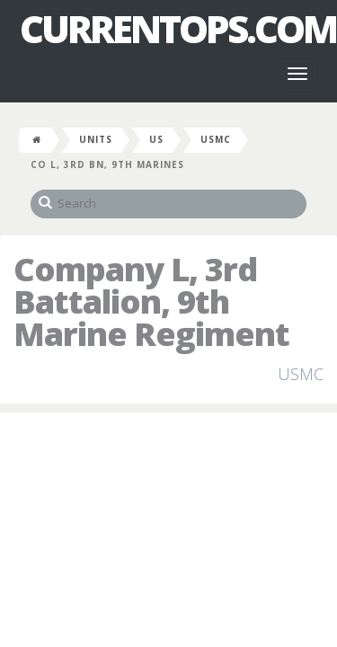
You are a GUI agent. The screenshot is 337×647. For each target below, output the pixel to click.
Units (95, 139)
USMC (215, 139)
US (156, 139)
